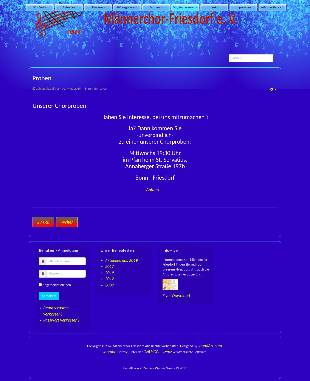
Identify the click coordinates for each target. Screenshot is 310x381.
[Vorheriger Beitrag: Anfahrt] (43, 222)
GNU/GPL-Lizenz (157, 351)
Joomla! (110, 351)
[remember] (40, 284)
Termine (156, 7)
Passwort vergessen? (61, 320)
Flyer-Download (176, 295)
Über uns (98, 7)
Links (214, 7)
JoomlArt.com (210, 345)
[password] (66, 274)
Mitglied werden (185, 7)
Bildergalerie (127, 7)
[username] (66, 261)
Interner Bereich (272, 7)
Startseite (39, 7)
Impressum (243, 7)
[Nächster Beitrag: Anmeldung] (67, 222)
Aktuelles (69, 7)
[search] (251, 58)
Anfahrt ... (155, 189)
